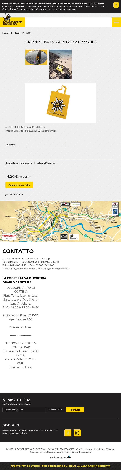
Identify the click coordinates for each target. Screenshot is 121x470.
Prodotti (15, 32)
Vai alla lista (12, 194)
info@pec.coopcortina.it (56, 268)
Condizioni (99, 449)
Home (5, 32)
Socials (10, 425)
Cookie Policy (9, 9)
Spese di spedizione (81, 451)
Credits (80, 449)
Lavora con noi (63, 451)
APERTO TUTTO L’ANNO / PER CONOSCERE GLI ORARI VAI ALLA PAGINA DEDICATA (60, 466)
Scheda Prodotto (46, 163)
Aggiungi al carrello (19, 184)
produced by (60, 457)
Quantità (10, 144)
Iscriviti (75, 409)
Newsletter (16, 400)
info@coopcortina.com (23, 268)
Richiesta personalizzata (18, 163)
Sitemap (110, 449)
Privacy (88, 449)
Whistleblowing (47, 451)
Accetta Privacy (57, 409)
